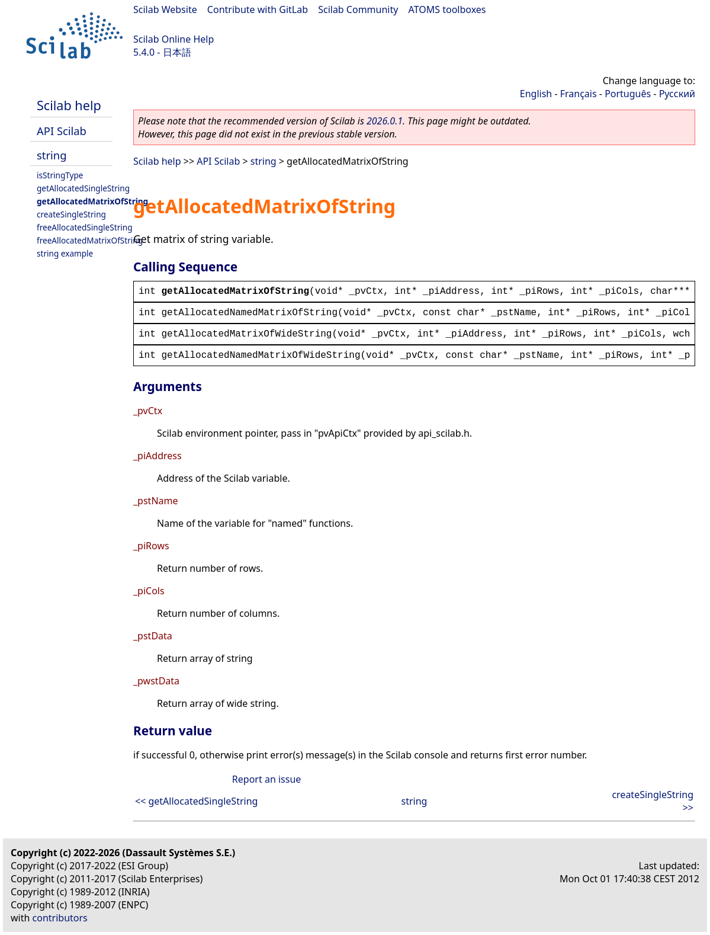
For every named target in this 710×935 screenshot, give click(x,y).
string (51, 155)
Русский (677, 93)
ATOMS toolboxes (447, 9)
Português (628, 93)
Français (578, 93)
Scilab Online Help (173, 39)
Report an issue (266, 779)
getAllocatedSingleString (83, 188)
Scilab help (69, 105)
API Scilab (61, 130)
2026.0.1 (385, 120)
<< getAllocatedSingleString (196, 801)
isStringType (60, 175)
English (536, 93)
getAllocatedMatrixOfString (92, 201)
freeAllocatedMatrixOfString (90, 240)
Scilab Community (358, 9)
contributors (60, 917)
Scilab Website (165, 9)
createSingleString (71, 214)
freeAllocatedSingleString (85, 227)
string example (65, 253)
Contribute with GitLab (257, 9)
